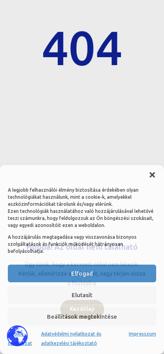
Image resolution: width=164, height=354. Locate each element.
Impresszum (142, 333)
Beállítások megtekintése (82, 316)
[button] (152, 175)
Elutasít (82, 295)
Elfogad (82, 273)
